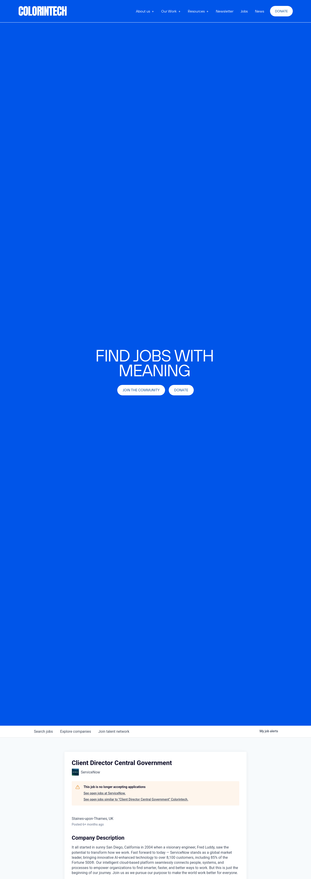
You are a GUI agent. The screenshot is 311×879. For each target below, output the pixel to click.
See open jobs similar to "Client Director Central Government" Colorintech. (136, 799)
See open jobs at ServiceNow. (105, 793)
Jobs (244, 11)
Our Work (169, 11)
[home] (42, 11)
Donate (281, 11)
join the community (141, 390)
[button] (145, 11)
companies (75, 731)
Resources (196, 11)
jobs (43, 731)
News (259, 11)
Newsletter (224, 11)
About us (143, 11)
